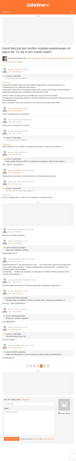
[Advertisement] (38, 31)
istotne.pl (38, 4)
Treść (6, 408)
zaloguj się (25, 400)
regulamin (36, 439)
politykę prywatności (48, 439)
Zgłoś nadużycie (17, 71)
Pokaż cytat (6, 82)
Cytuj (9, 71)
